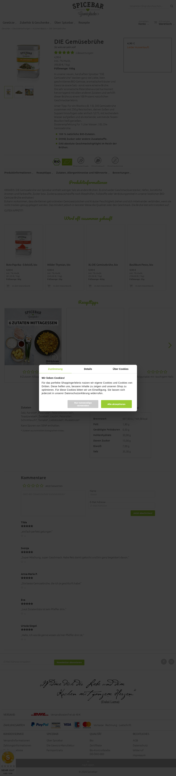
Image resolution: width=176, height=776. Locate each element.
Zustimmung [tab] (55, 368)
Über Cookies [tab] (120, 368)
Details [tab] (88, 368)
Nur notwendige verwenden (83, 404)
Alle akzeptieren (116, 404)
